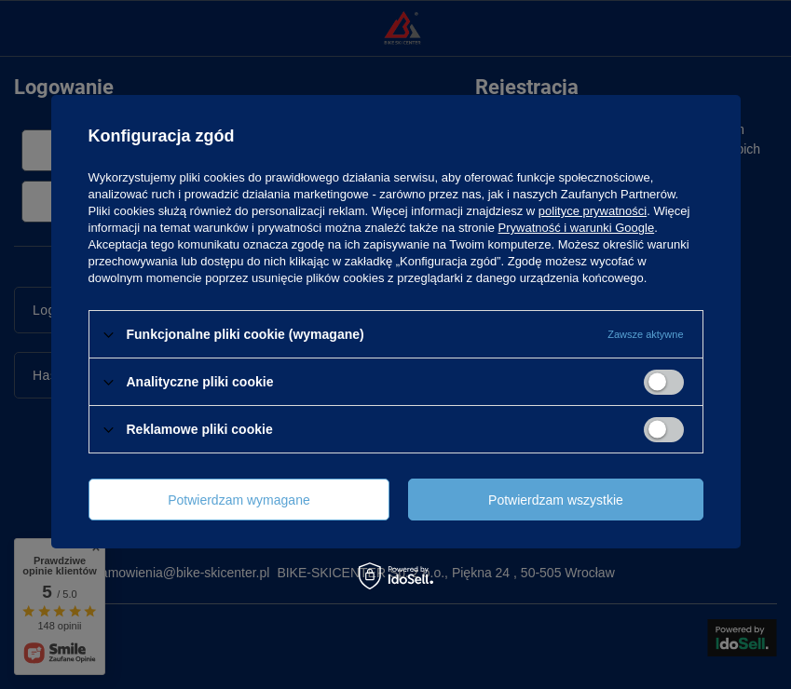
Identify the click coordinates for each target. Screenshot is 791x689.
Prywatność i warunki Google (576, 228)
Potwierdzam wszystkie (555, 500)
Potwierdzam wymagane (239, 500)
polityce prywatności (593, 211)
